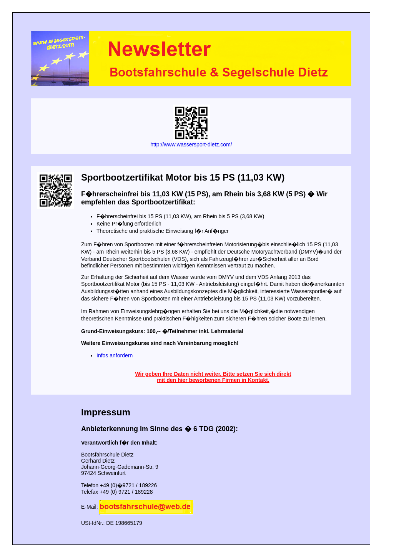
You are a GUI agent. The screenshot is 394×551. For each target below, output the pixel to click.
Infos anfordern (114, 355)
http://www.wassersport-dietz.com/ (191, 144)
